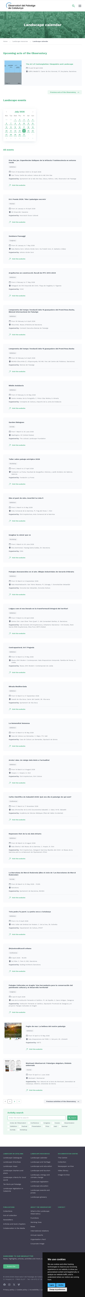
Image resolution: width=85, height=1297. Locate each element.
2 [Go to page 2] (14, 1101)
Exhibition (13, 1126)
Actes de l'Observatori (18, 1123)
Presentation (36, 1126)
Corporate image (37, 1244)
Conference (35, 1123)
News (33, 1227)
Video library (63, 1171)
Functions (35, 1218)
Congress (47, 1123)
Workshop (23, 1130)
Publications (9, 1207)
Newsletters (8, 1220)
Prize (47, 1126)
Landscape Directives (12, 1162)
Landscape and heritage (40, 1162)
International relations (40, 1231)
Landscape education (39, 1186)
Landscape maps (10, 1166)
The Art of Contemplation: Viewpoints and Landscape (49, 64)
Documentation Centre (68, 1154)
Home (5, 41)
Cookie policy (22, 1290)
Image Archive (64, 1175)
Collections (7, 1211)
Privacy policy (8, 1290)
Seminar (64, 1126)
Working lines (36, 1222)
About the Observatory (41, 1207)
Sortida (12, 1130)
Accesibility (34, 1290)
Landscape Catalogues (12, 1158)
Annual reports (37, 1235)
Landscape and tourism (40, 1171)
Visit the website (18, 185)
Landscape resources (20, 41)
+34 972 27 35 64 (38, 1279)
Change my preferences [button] (57, 1289)
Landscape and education (41, 1166)
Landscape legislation (39, 1182)
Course (57, 1123)
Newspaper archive (66, 1166)
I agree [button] (51, 1285)
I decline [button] (60, 1285)
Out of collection (10, 1215)
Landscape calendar (40, 41)
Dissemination (69, 1123)
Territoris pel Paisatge (12, 1184)
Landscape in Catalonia (13, 1154)
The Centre (62, 1158)
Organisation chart (38, 1239)
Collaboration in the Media (14, 1228)
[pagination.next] (19, 1101)
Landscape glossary (39, 1197)
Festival (24, 1126)
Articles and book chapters (14, 1224)
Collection (62, 1162)
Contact (61, 1207)
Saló (55, 1126)
